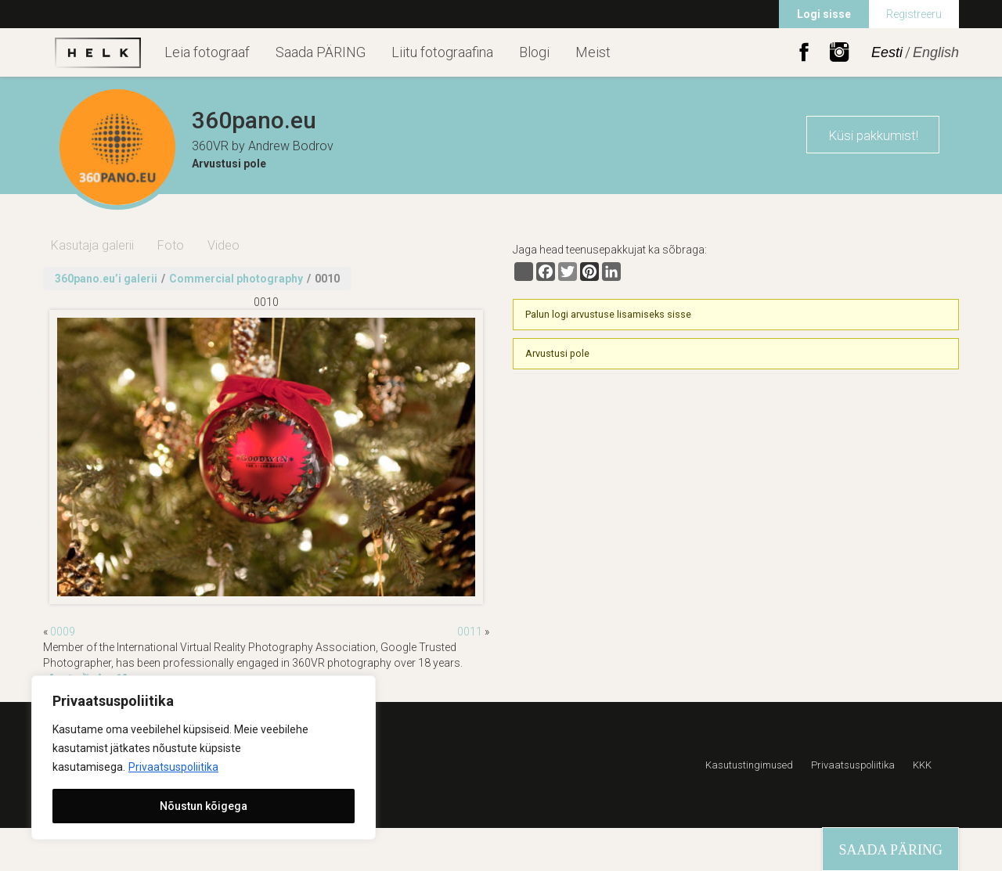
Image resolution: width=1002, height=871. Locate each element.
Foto (170, 245)
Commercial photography (236, 278)
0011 (469, 631)
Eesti (887, 52)
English (936, 52)
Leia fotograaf (207, 52)
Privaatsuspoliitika (173, 767)
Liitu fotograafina (442, 52)
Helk (98, 52)
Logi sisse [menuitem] (824, 14)
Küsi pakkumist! (873, 135)
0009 (62, 631)
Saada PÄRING (321, 52)
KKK (922, 765)
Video (223, 245)
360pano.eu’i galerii (106, 278)
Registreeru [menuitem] (914, 14)
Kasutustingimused (749, 765)
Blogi (534, 52)
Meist (593, 52)
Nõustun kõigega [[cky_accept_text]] (203, 806)
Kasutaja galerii (92, 245)
